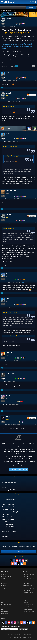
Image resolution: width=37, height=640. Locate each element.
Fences (3, 581)
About (2, 600)
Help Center (27, 600)
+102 (3, 279)
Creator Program (5, 613)
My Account (26, 602)
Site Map (29, 637)
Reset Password (28, 609)
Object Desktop (5, 574)
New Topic (31, 7)
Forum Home (4, 10)
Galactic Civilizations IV (28, 578)
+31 (3, 421)
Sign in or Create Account (18, 469)
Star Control (26, 583)
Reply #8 (4, 360)
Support (27, 597)
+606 (3, 357)
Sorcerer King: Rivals (28, 592)
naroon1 (9, 352)
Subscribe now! (18, 551)
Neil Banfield (10, 373)
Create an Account (28, 604)
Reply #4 (4, 199)
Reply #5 (4, 223)
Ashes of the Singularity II (29, 574)
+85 (3, 401)
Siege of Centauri (27, 590)
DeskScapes (4, 583)
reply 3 (15, 228)
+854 (3, 195)
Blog (2, 602)
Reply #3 (4, 141)
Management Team (6, 604)
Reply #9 (4, 381)
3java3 (8, 274)
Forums (3, 618)
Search (9, 10)
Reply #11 (4, 424)
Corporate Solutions (6, 576)
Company (4, 597)
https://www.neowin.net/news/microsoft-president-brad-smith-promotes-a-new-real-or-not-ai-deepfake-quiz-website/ (18, 46)
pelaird (8, 18)
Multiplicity (3, 585)
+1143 (3, 378)
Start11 (3, 578)
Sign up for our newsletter (10, 626)
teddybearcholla (11, 190)
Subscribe (23, 629)
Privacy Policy (9, 637)
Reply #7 (4, 307)
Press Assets (4, 611)
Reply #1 (4, 80)
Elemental (25, 576)
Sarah (8, 416)
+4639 (3, 77)
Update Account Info (29, 611)
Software (4, 571)
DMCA (24, 637)
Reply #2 (4, 101)
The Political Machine (28, 585)
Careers (3, 606)
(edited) (22, 282)
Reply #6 (4, 282)
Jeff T (8, 396)
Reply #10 (4, 404)
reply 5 (15, 312)
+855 (3, 23)
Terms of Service (17, 637)
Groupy (3, 588)
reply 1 (15, 106)
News (2, 609)
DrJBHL (9, 72)
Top (35, 80)
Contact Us (4, 616)
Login (14, 10)
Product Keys (27, 606)
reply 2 (15, 146)
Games (25, 571)
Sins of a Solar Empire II (28, 581)
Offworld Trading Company (29, 588)
